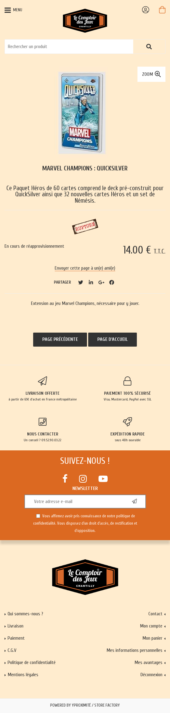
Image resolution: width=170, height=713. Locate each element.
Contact (155, 614)
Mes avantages (148, 662)
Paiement (16, 638)
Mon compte (151, 626)
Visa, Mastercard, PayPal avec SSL (128, 388)
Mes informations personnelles (134, 650)
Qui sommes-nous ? (25, 614)
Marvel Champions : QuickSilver (85, 168)
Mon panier (152, 638)
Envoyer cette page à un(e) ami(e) (85, 268)
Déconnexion (151, 674)
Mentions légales (23, 674)
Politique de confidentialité (32, 662)
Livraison (15, 626)
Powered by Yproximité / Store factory (85, 705)
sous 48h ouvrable (128, 429)
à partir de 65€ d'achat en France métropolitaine (43, 388)
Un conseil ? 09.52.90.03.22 (43, 429)
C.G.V (12, 650)
